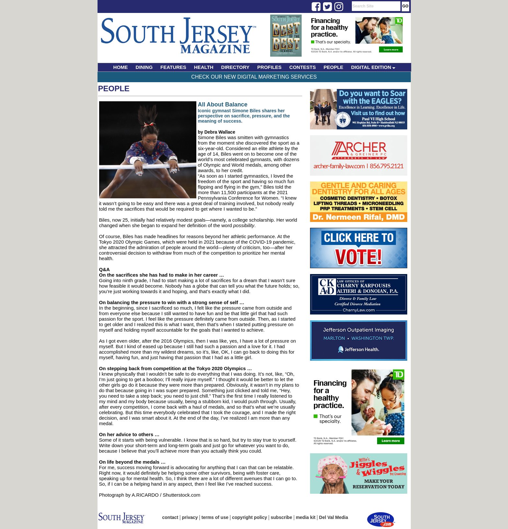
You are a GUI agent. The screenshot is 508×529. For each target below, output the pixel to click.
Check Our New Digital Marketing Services (254, 77)
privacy (190, 517)
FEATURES (173, 67)
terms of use (215, 517)
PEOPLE (333, 67)
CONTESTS (302, 67)
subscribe (281, 517)
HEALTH (204, 67)
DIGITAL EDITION (373, 67)
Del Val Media (333, 517)
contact (170, 517)
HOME (120, 67)
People (114, 88)
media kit (306, 517)
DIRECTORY (235, 67)
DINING (144, 67)
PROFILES (269, 67)
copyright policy (249, 517)
